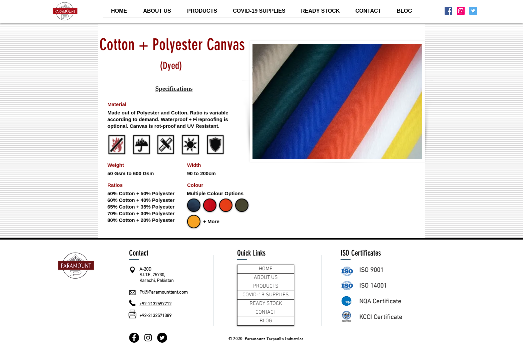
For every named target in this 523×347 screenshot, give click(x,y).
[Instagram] (148, 338)
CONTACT (265, 312)
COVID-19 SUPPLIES (265, 295)
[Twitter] (162, 338)
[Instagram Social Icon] (461, 11)
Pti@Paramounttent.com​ (163, 292)
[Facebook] (134, 338)
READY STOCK (265, 303)
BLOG (265, 321)
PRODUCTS (266, 286)
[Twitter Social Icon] (473, 11)
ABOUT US (266, 277)
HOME (266, 269)
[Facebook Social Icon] (448, 11)
